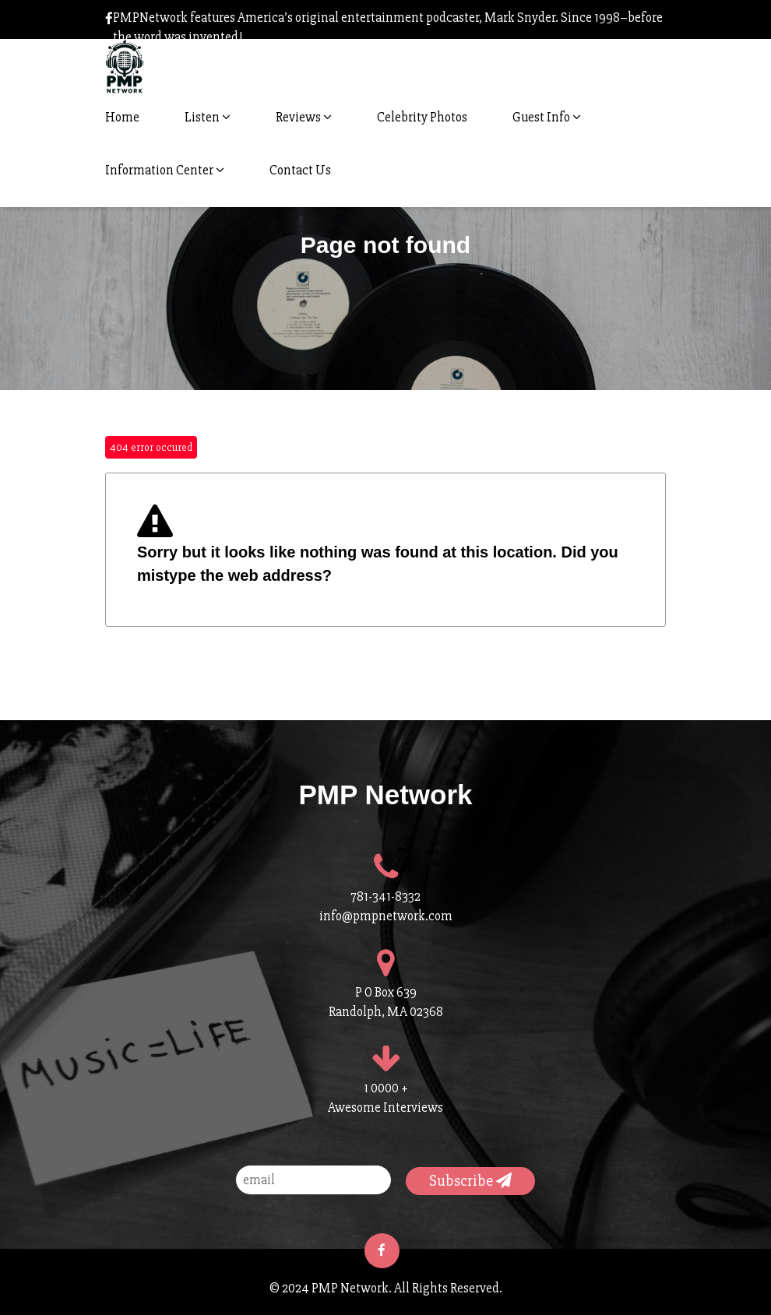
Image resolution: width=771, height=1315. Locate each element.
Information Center (164, 170)
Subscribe (470, 1180)
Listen (208, 117)
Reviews (304, 117)
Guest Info (546, 117)
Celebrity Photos (422, 117)
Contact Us (300, 170)
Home (122, 117)
